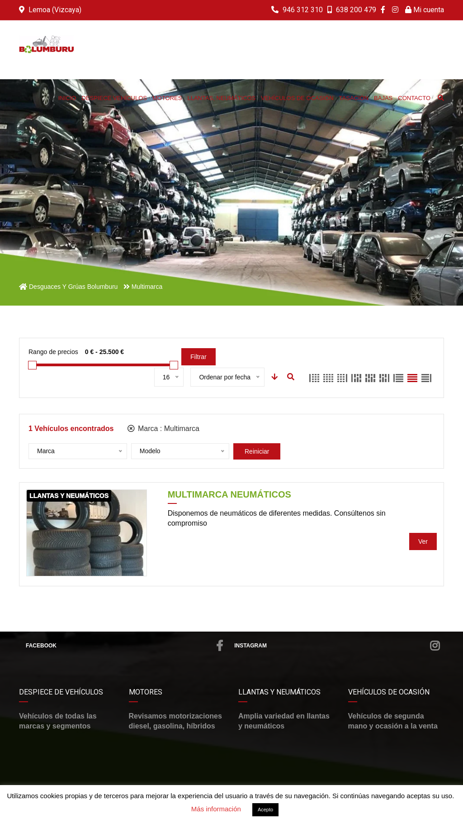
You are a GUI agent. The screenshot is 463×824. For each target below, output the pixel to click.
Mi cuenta (424, 9)
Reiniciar (257, 451)
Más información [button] (216, 809)
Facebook (124, 645)
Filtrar (198, 356)
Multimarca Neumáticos (229, 494)
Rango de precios (53, 351)
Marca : (163, 428)
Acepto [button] (265, 809)
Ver (423, 541)
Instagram (336, 645)
